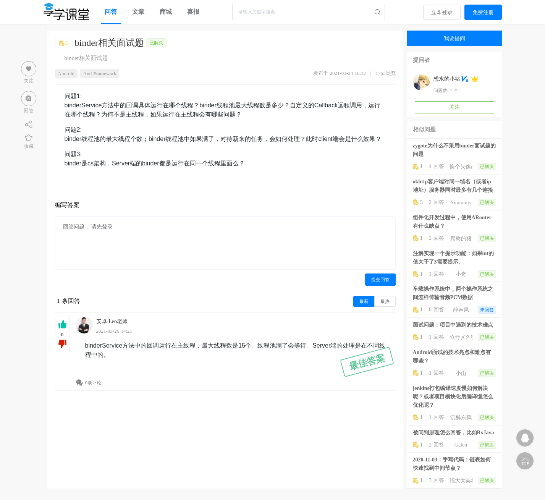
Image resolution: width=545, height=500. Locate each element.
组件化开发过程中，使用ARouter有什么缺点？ (452, 222)
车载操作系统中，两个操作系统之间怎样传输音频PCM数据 (453, 293)
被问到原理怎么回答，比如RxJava (453, 432)
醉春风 (461, 310)
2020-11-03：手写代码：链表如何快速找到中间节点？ (452, 464)
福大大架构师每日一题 (461, 481)
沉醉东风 (461, 418)
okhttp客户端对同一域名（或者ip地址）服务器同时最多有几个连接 (453, 186)
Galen (460, 445)
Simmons (461, 203)
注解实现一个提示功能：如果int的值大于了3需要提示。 (453, 258)
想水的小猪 (446, 79)
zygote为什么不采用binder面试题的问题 (454, 150)
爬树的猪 (461, 238)
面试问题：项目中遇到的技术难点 (453, 325)
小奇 (461, 274)
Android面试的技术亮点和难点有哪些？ (452, 357)
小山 (461, 373)
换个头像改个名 (461, 167)
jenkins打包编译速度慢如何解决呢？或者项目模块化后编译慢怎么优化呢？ (453, 396)
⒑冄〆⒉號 (461, 337)
